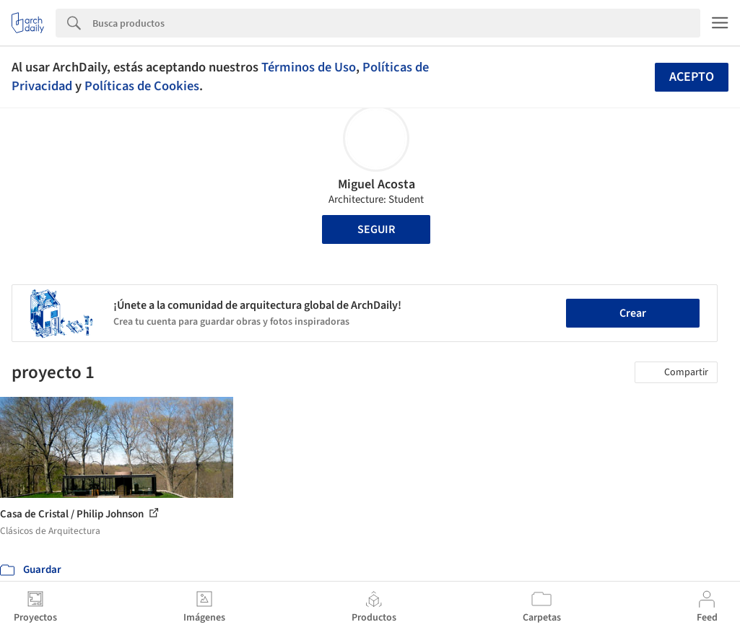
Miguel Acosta (376, 184)
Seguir (376, 229)
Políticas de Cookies (141, 85)
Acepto (691, 77)
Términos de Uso (308, 67)
